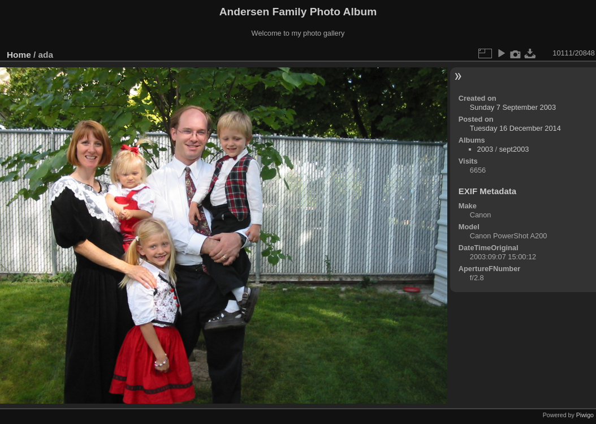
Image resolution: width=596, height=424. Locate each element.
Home (19, 54)
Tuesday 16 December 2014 (515, 128)
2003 (485, 149)
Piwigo (585, 415)
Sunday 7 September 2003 (513, 107)
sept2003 (514, 149)
